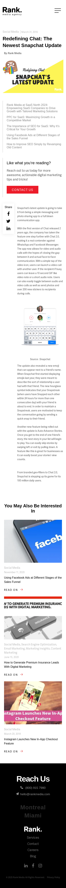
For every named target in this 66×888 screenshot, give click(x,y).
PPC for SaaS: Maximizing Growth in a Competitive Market (31, 119)
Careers (33, 850)
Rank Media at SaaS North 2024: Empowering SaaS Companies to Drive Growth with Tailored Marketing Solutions (32, 108)
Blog (33, 856)
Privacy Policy (53, 877)
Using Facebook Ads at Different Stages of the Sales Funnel (33, 137)
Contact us (22, 190)
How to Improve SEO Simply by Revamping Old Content (34, 146)
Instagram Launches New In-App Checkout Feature (31, 741)
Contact (33, 843)
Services (33, 837)
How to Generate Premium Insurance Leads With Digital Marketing (31, 664)
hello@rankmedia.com (33, 794)
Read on (14, 589)
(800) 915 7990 (33, 788)
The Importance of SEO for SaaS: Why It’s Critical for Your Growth (33, 128)
